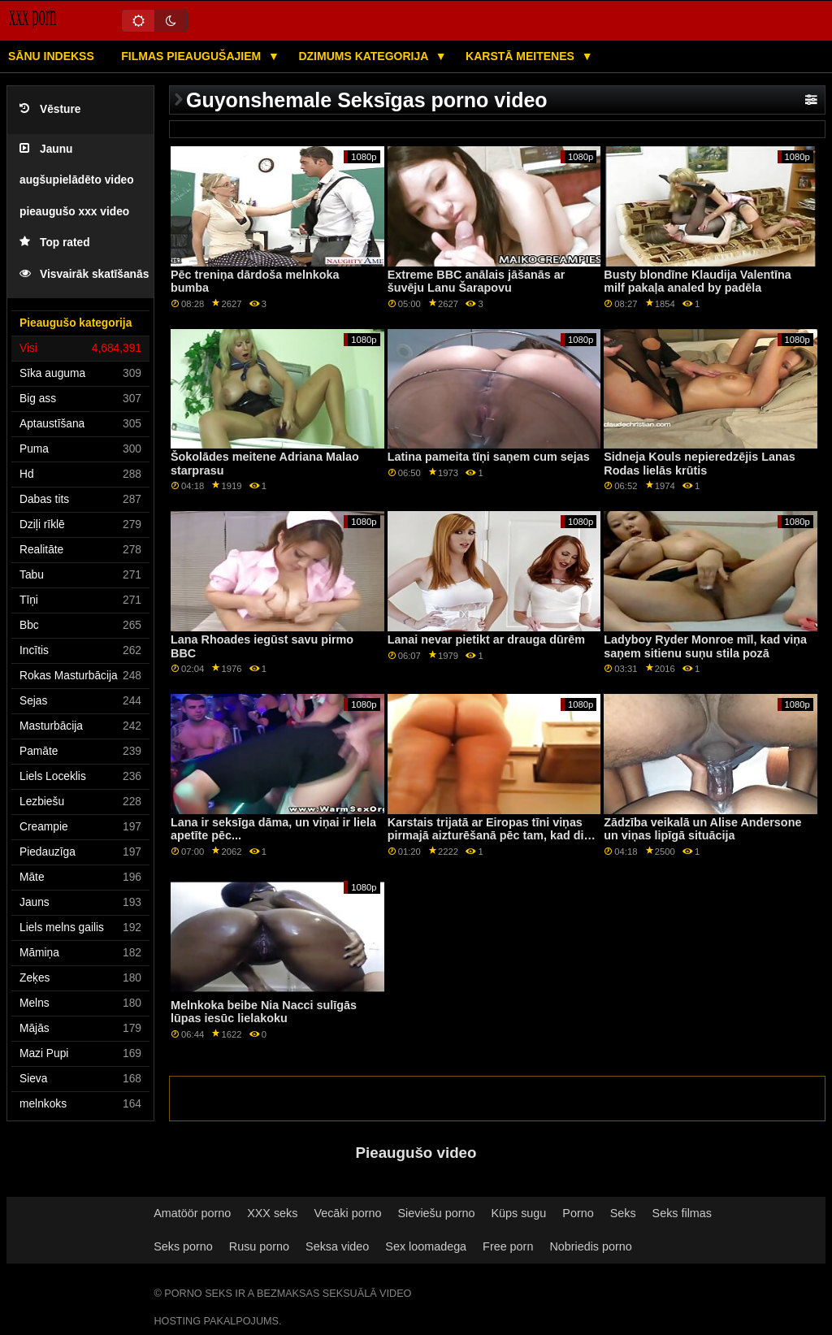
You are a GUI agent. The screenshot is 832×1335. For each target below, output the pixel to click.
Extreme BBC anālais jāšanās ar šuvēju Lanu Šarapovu (477, 281)
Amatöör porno (192, 1213)
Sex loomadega (425, 1246)
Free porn (508, 1246)
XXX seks (272, 1213)
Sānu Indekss (51, 56)
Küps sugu (518, 1213)
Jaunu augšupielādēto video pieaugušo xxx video (77, 180)
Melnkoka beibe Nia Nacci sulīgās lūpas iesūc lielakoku (264, 1012)
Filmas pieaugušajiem (192, 56)
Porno (577, 1213)
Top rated (55, 242)
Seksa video (337, 1246)
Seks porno (183, 1246)
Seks (623, 1213)
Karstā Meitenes (522, 56)
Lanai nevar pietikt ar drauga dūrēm (486, 639)
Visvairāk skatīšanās (84, 274)
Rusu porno (259, 1246)
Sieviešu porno (435, 1213)
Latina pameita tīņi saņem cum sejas (489, 456)
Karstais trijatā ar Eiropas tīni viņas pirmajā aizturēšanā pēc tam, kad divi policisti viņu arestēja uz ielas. (491, 836)
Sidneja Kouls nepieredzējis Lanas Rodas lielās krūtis (699, 463)
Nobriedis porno (590, 1246)
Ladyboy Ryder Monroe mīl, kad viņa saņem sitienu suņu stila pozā (705, 646)
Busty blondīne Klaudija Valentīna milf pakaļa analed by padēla (697, 281)
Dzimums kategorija (364, 56)
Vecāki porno (347, 1213)
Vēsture (50, 109)
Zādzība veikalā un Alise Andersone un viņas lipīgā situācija (702, 829)
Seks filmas (682, 1213)
